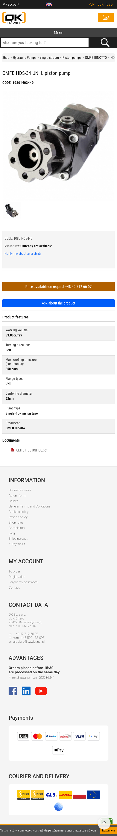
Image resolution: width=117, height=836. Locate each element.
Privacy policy (18, 517)
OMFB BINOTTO (96, 58)
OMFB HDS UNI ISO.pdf (29, 450)
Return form (17, 496)
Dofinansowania (20, 490)
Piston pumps (71, 58)
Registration (17, 577)
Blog (12, 533)
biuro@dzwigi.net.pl (31, 642)
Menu (58, 32)
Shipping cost (18, 539)
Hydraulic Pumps (24, 58)
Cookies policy (18, 512)
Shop (5, 58)
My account (11, 4)
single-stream (49, 58)
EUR (100, 4)
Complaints (16, 528)
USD (109, 4)
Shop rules (16, 522)
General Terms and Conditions (29, 506)
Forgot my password (23, 582)
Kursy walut (17, 544)
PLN (92, 4)
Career (13, 501)
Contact (14, 587)
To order (14, 571)
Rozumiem (108, 830)
